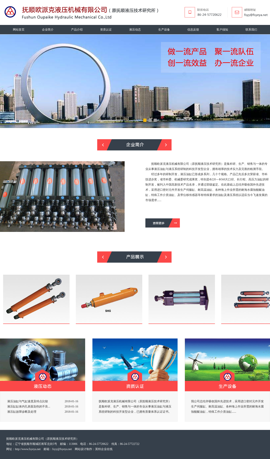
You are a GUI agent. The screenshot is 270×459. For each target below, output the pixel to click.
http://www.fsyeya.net (28, 449)
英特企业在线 (104, 449)
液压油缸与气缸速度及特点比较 (27, 401)
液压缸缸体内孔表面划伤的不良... (28, 406)
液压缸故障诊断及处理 (21, 411)
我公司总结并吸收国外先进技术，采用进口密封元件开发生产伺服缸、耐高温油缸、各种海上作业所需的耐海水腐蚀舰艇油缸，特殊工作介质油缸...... (227, 406)
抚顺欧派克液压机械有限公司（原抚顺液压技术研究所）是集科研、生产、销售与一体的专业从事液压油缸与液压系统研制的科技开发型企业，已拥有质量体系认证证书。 (135, 406)
